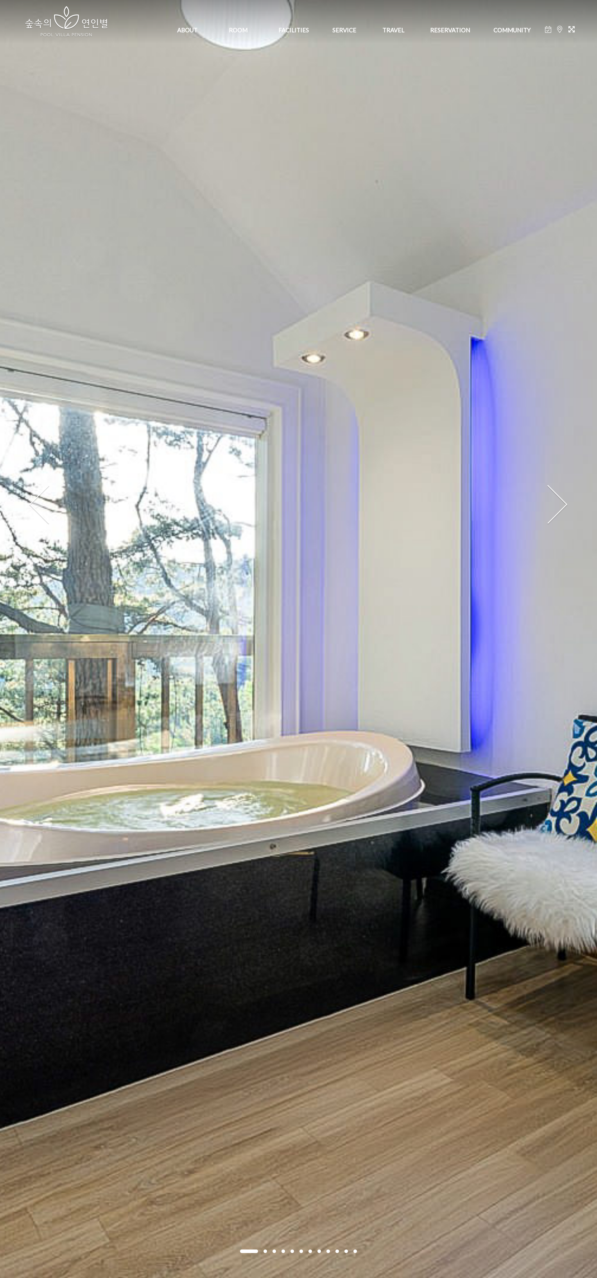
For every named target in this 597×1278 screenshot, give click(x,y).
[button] (249, 1251)
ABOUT (187, 30)
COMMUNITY (512, 30)
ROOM (238, 30)
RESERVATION (450, 30)
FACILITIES (293, 30)
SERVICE (344, 30)
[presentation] (40, 505)
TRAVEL (393, 30)
